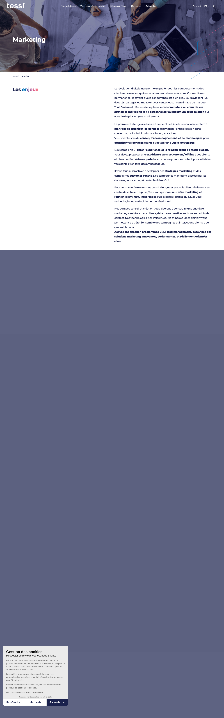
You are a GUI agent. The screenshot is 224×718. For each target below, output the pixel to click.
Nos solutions (68, 6)
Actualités (151, 6)
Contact (196, 6)
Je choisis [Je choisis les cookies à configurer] (35, 702)
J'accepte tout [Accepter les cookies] (58, 702)
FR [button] (205, 6)
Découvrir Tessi (118, 6)
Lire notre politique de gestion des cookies (24, 692)
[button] (6, 716)
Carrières (136, 6)
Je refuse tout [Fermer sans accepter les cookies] (14, 702)
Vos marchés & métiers (92, 6)
